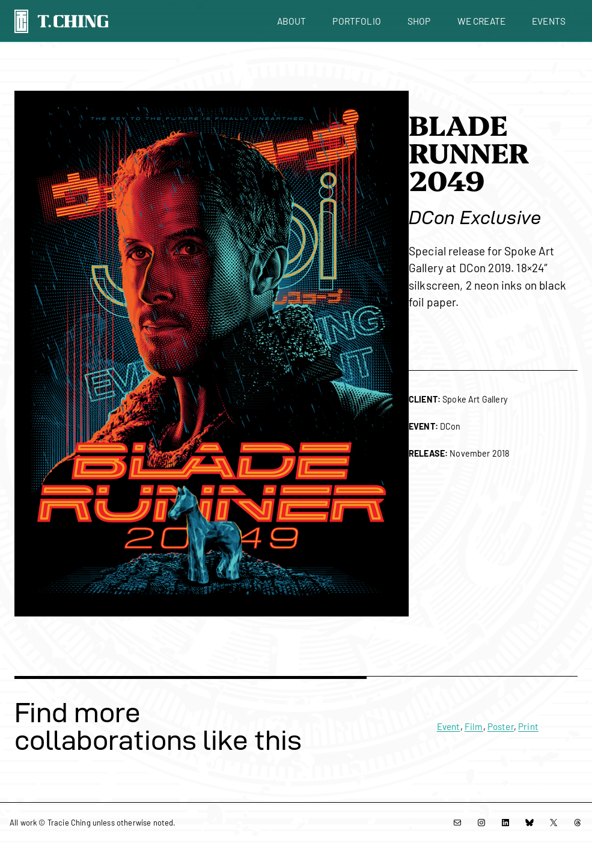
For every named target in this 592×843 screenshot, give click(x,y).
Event (448, 726)
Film (474, 726)
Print (528, 726)
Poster (500, 726)
